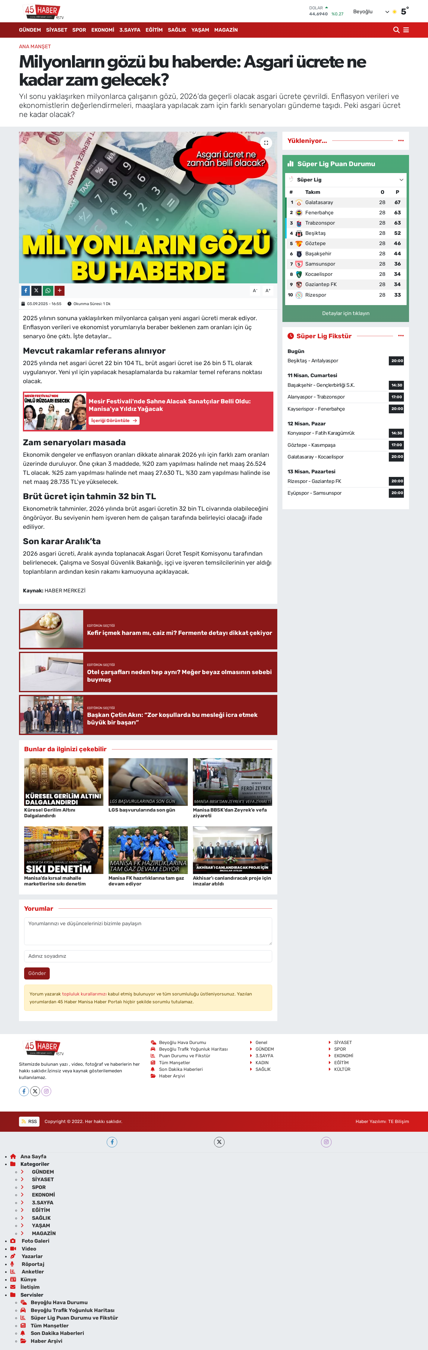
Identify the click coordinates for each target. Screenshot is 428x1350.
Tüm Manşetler (170, 1062)
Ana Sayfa (28, 1156)
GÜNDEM (30, 30)
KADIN (259, 1062)
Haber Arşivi (168, 1076)
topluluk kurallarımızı (85, 994)
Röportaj (27, 1264)
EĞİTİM (154, 30)
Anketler (27, 1272)
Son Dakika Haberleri (177, 1069)
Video (23, 1249)
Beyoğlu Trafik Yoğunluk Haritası (189, 1049)
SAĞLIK (177, 30)
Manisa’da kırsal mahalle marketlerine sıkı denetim (55, 881)
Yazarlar (26, 1256)
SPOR (79, 30)
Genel (258, 1042)
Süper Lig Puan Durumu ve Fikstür (69, 1318)
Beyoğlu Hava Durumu (178, 1042)
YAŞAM (200, 30)
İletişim (25, 1287)
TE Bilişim (398, 1121)
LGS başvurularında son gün (142, 810)
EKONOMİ (102, 30)
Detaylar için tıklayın (346, 313)
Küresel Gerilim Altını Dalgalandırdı (49, 813)
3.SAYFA (129, 30)
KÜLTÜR (339, 1069)
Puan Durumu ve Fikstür (181, 1055)
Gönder (37, 973)
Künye (23, 1279)
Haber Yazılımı (371, 1121)
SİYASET (56, 30)
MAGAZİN (226, 30)
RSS (29, 1121)
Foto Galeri (29, 1241)
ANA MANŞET (35, 46)
